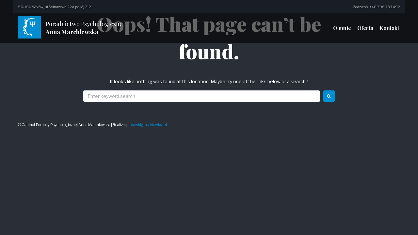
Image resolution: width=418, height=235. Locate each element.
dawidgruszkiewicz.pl (149, 124)
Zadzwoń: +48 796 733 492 (376, 7)
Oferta (365, 27)
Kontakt (389, 27)
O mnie (342, 27)
